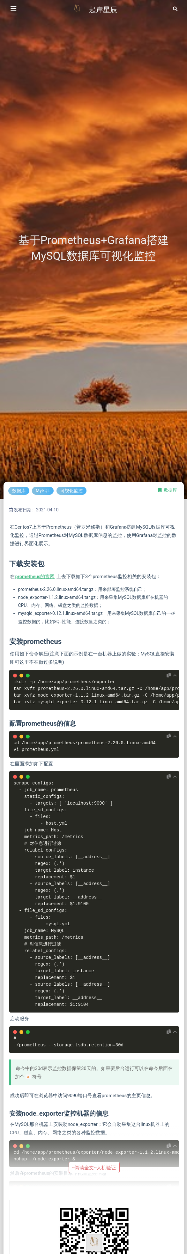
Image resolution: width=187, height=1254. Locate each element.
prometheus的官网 (35, 576)
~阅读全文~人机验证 (94, 1167)
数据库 (170, 490)
